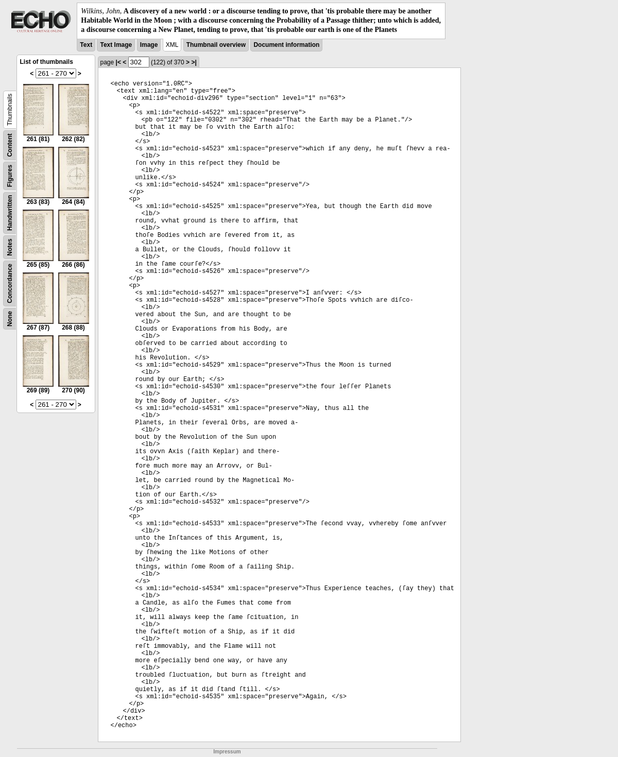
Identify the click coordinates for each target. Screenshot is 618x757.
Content (9, 145)
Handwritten (9, 212)
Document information (286, 44)
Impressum (227, 751)
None (9, 318)
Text (86, 44)
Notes (9, 246)
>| (193, 62)
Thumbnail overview (216, 44)
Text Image (116, 44)
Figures (9, 175)
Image (149, 44)
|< (118, 62)
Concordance (9, 283)
